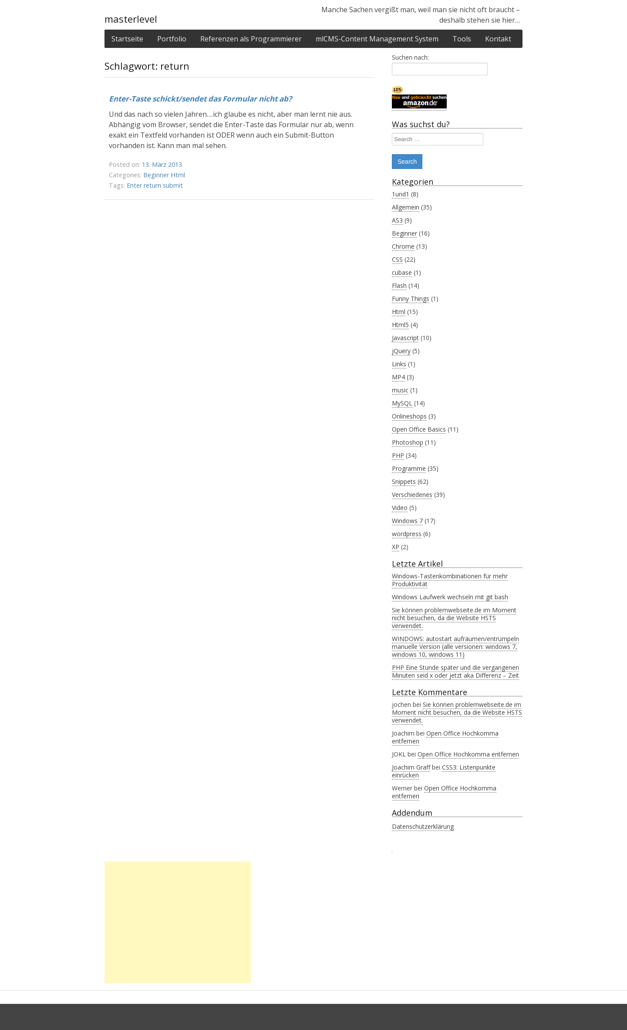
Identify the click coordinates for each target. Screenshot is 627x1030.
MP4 (398, 377)
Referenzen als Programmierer (251, 39)
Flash (399, 285)
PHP (398, 455)
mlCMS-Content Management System (377, 39)
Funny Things (410, 298)
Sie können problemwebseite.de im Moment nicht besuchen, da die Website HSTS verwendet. (454, 618)
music (400, 390)
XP (395, 547)
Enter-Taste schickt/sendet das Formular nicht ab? (200, 99)
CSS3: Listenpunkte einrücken (444, 771)
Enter (134, 185)
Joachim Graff (411, 767)
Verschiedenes (412, 494)
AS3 (397, 220)
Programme (409, 468)
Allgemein (405, 207)
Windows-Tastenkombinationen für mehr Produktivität (450, 580)
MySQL (402, 403)
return (152, 185)
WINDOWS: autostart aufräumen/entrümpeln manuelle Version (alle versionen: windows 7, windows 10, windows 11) (455, 647)
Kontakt (498, 39)
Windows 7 (407, 521)
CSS (397, 259)
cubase (402, 272)
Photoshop (407, 442)
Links (399, 364)
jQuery (401, 351)
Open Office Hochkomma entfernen (445, 737)
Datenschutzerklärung (423, 826)
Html (178, 175)
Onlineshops (409, 416)
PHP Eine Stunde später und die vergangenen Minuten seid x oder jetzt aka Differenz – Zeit (455, 671)
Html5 (400, 325)
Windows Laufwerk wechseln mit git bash (450, 597)
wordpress (406, 534)
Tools (461, 39)
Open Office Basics (419, 429)
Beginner (156, 175)
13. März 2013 (162, 164)
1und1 (400, 194)
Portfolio (171, 39)
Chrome (403, 246)
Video (400, 507)
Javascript (405, 338)
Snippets (404, 481)
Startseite (127, 39)
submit (173, 185)
